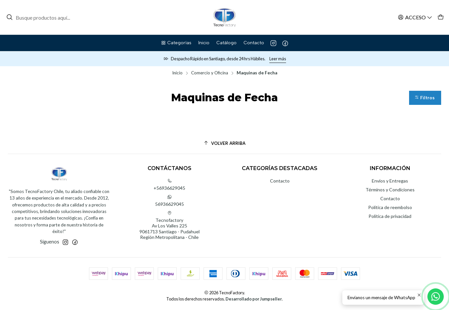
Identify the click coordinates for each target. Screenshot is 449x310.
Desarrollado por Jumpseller (253, 298)
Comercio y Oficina (209, 73)
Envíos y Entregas (390, 181)
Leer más (277, 58)
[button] (176, 43)
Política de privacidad (389, 216)
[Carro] (440, 17)
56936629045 (169, 201)
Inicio (177, 73)
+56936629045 (169, 185)
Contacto (280, 181)
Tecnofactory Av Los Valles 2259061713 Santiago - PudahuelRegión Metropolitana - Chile (169, 225)
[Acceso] (415, 17)
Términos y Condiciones (390, 189)
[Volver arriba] (224, 143)
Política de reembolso (390, 207)
